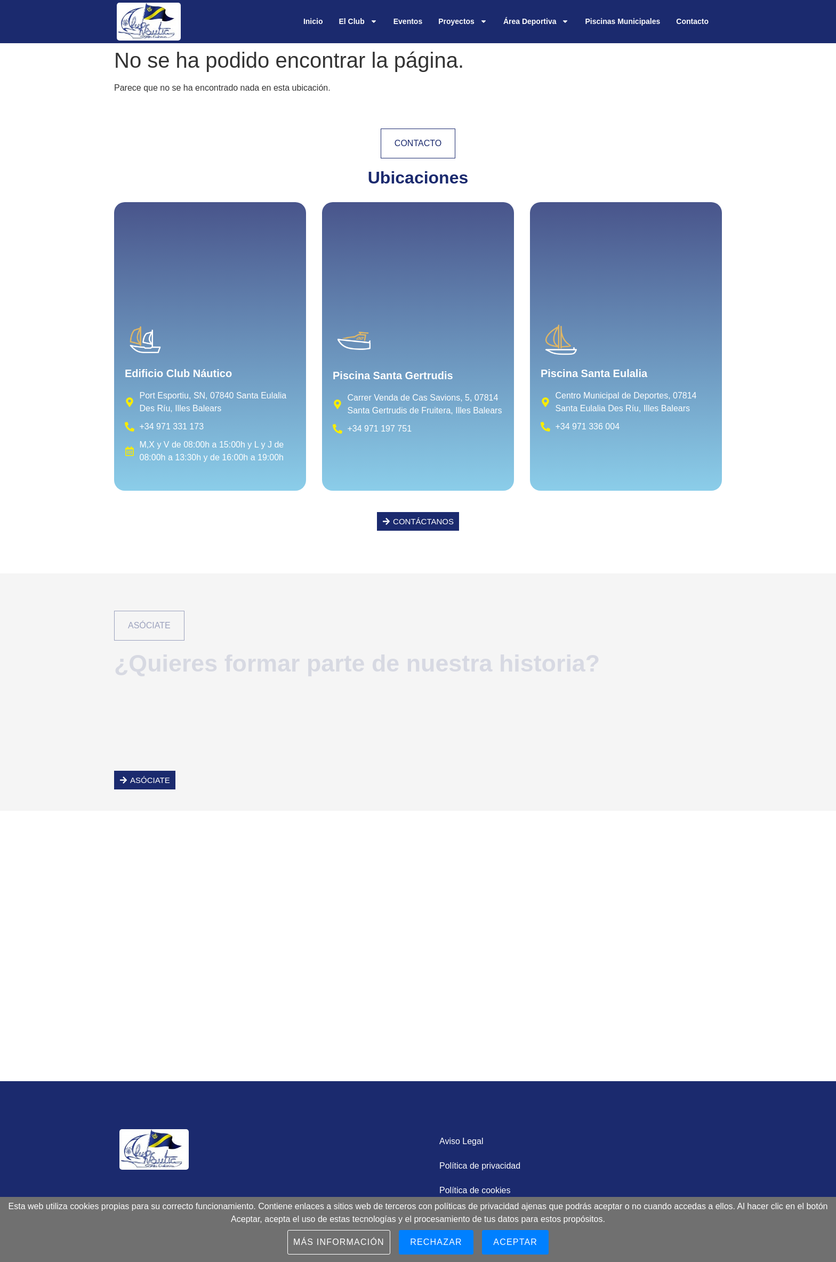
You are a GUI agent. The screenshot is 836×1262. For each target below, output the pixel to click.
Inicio (313, 21)
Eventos (407, 21)
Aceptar (515, 1242)
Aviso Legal (461, 1141)
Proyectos (462, 21)
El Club (358, 21)
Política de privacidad (479, 1165)
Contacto (692, 21)
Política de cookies (474, 1190)
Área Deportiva (536, 21)
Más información (338, 1242)
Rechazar (436, 1242)
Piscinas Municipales (622, 21)
